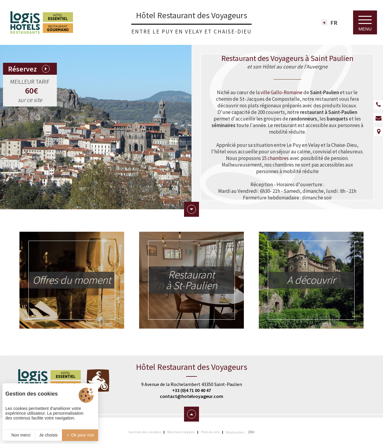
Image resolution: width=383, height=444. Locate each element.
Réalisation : (240, 432)
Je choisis (48, 435)
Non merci (19, 435)
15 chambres (275, 158)
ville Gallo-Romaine (282, 92)
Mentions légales (181, 432)
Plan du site (210, 432)
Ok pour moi (80, 435)
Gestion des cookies (144, 432)
